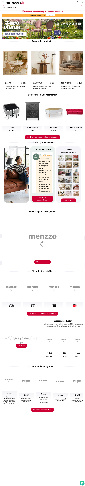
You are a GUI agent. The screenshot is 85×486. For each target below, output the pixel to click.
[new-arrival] (42, 239)
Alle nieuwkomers (42, 266)
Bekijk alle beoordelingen (42, 199)
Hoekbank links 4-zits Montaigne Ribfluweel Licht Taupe (69, 87)
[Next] (80, 64)
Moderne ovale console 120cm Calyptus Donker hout (41, 87)
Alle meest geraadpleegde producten (42, 317)
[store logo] (40, 2)
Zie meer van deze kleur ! (42, 414)
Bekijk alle (69, 200)
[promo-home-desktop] (42, 29)
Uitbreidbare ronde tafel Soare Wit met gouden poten (14, 87)
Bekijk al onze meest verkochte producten (42, 137)
